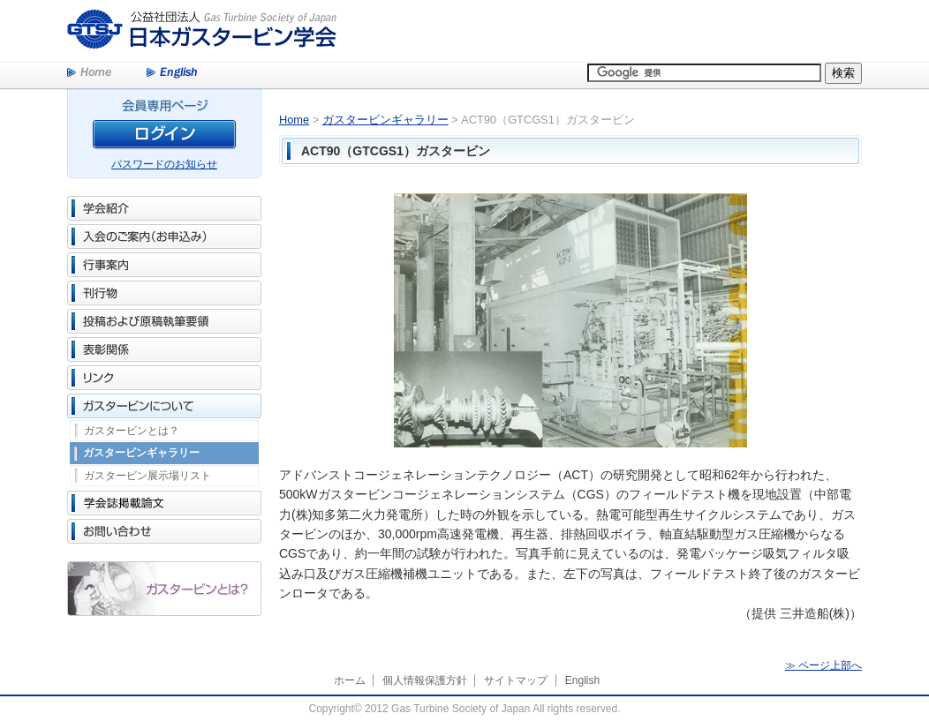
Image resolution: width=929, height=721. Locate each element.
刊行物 (164, 293)
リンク (164, 377)
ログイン (164, 137)
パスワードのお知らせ (164, 164)
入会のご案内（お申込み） (164, 236)
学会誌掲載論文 (164, 503)
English (172, 73)
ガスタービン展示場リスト (147, 475)
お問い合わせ (164, 531)
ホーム (350, 680)
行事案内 (164, 264)
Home (89, 73)
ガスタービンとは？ (131, 430)
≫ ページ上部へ (823, 665)
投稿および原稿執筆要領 (164, 321)
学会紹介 (164, 208)
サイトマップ (516, 680)
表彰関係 (164, 349)
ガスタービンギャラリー (141, 453)
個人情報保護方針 (424, 680)
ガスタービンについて (164, 406)
